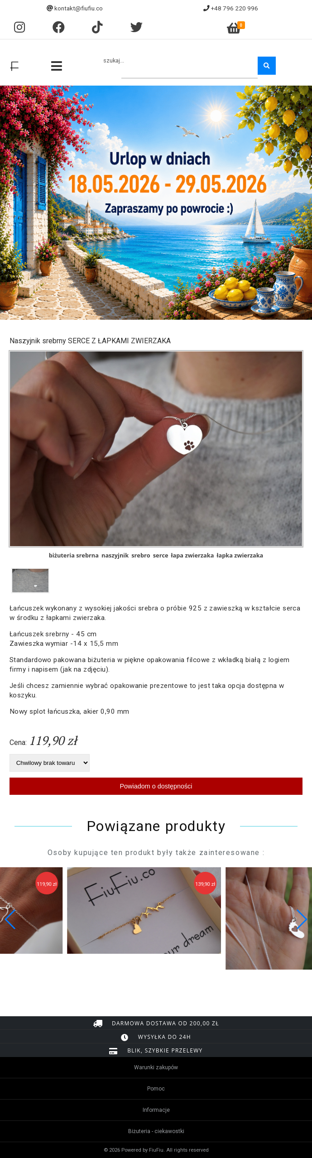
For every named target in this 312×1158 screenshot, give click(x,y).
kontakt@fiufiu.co (78, 8)
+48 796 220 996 (234, 8)
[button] (301, 919)
